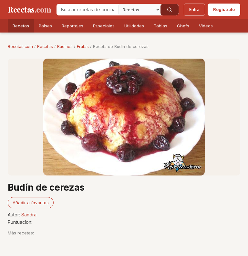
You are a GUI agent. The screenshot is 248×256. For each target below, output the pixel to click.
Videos (206, 25)
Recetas (21, 25)
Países (45, 25)
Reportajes (72, 25)
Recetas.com (20, 46)
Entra (194, 9)
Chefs (183, 25)
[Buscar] (169, 9)
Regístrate (224, 9)
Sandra (28, 214)
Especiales (104, 25)
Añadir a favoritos (31, 202)
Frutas (83, 46)
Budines (65, 46)
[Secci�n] (139, 9)
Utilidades (134, 25)
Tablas (160, 25)
